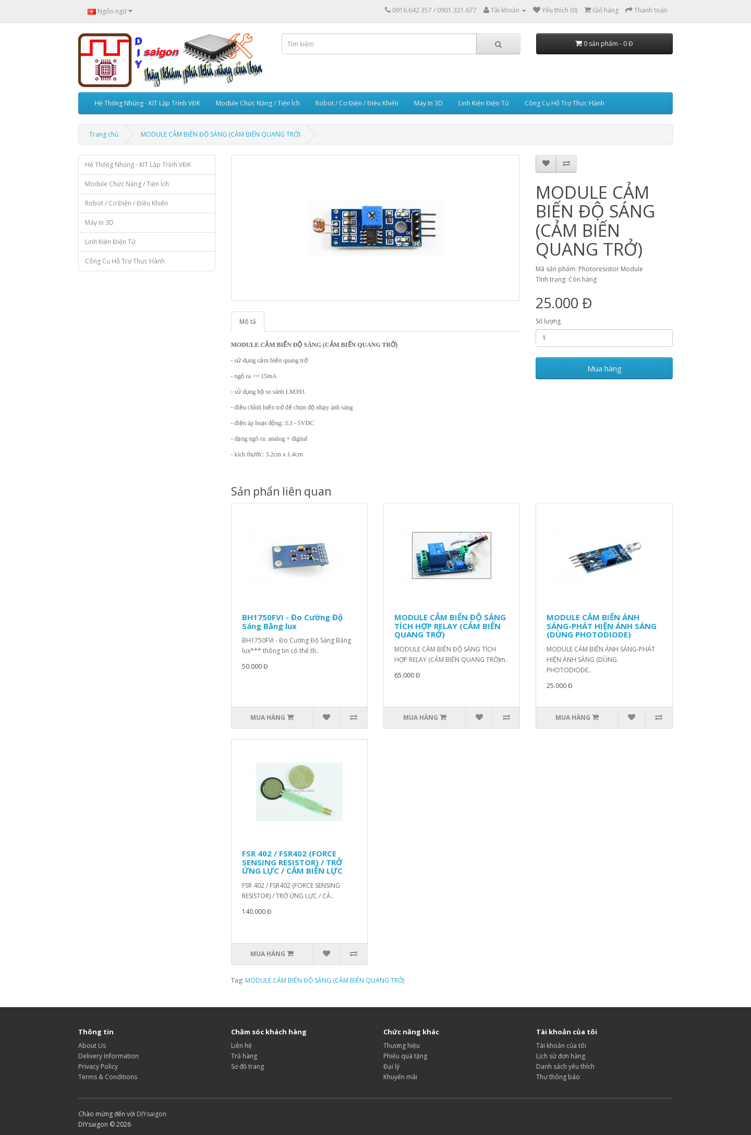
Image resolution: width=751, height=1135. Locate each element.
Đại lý (391, 1066)
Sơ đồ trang (247, 1066)
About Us (92, 1045)
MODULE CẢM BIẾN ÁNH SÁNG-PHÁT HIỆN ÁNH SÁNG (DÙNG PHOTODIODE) (602, 625)
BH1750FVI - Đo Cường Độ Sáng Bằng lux (292, 621)
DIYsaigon (151, 1113)
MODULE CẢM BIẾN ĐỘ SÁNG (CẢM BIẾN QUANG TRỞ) (220, 134)
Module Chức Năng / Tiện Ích (258, 103)
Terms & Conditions (107, 1076)
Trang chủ (103, 134)
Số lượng (548, 321)
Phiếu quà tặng (405, 1056)
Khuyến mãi (400, 1076)
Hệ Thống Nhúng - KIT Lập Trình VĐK (147, 103)
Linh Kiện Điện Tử (483, 103)
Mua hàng (604, 368)
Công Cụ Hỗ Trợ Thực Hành (564, 103)
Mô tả (247, 321)
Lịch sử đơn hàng (560, 1056)
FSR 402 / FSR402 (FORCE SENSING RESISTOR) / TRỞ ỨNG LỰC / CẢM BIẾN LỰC (292, 862)
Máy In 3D (428, 103)
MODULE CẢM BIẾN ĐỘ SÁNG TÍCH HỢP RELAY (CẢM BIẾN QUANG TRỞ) (450, 625)
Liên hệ (241, 1045)
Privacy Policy (98, 1066)
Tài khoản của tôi (561, 1045)
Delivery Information (108, 1056)
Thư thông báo (558, 1076)
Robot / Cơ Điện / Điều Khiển (357, 103)
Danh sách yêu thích (565, 1066)
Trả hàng (244, 1056)
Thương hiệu (401, 1045)
